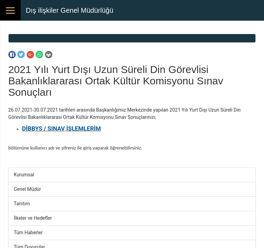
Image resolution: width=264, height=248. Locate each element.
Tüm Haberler (28, 232)
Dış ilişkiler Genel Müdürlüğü (69, 10)
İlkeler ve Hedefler (33, 218)
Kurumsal (24, 174)
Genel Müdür (27, 189)
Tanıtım (22, 203)
